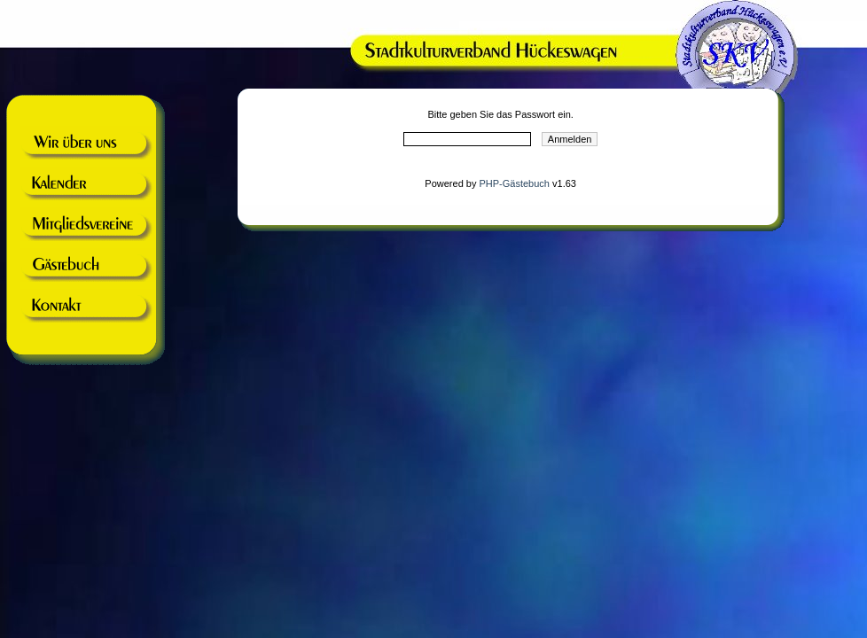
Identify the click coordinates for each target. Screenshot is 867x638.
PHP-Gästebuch (514, 183)
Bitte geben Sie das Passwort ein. (500, 114)
